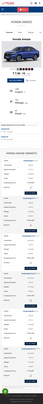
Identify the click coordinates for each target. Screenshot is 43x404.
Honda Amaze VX (28, 198)
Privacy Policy (27, 395)
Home (3, 14)
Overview (9, 32)
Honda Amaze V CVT (28, 236)
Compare (31, 81)
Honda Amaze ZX (28, 311)
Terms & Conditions (17, 395)
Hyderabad (5, 129)
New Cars (8, 14)
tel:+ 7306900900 (31, 3)
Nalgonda (4, 137)
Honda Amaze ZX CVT (29, 349)
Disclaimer (34, 395)
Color (11, 69)
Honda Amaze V (29, 160)
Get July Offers (16, 80)
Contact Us (8, 395)
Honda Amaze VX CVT (29, 273)
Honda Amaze (22, 39)
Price (20, 32)
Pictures (31, 32)
